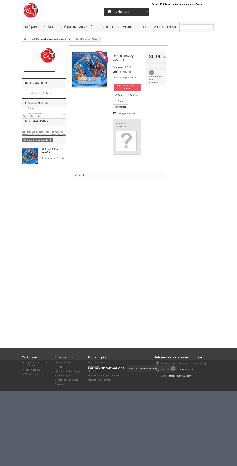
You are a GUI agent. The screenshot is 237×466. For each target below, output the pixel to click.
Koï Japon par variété (78, 27)
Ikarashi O (121, 126)
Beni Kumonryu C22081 (49, 190)
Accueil (58, 367)
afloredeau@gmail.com (180, 376)
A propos (31, 107)
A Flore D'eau (165, 27)
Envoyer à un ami (127, 113)
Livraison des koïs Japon (39, 92)
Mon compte (97, 357)
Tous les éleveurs (118, 27)
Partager (133, 95)
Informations (36, 83)
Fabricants (34, 124)
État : (115, 72)
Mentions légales (35, 97)
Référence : (118, 67)
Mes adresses (95, 371)
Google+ (120, 101)
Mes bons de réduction (99, 380)
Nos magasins (34, 111)
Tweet (119, 95)
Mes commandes (96, 362)
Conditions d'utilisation (38, 102)
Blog (143, 27)
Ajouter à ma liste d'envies (155, 79)
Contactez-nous (63, 362)
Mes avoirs (93, 367)
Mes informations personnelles (103, 375)
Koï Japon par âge (39, 27)
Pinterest (120, 107)
